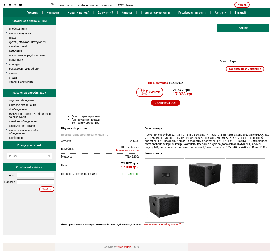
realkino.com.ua (88, 5)
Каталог (126, 12)
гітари (13, 37)
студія (13, 77)
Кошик (242, 4)
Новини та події (78, 12)
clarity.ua (107, 5)
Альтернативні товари (86, 119)
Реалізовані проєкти (192, 12)
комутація (15, 50)
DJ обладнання (18, 109)
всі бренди (16, 137)
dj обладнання (18, 28)
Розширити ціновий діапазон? (162, 224)
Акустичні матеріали (22, 125)
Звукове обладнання (22, 100)
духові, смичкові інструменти (27, 42)
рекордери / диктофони (24, 68)
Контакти (53, 12)
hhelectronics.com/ (127, 150)
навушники (16, 59)
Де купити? (105, 12)
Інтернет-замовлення (155, 12)
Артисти (220, 12)
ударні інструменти (21, 81)
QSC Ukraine (126, 5)
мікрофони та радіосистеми (27, 55)
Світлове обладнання (22, 104)
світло (13, 73)
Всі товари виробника (85, 122)
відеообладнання (20, 33)
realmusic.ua (65, 5)
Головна (32, 12)
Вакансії (240, 12)
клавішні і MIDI (18, 46)
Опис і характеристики (86, 116)
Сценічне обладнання (23, 121)
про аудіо (15, 64)
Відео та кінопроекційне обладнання (24, 132)
